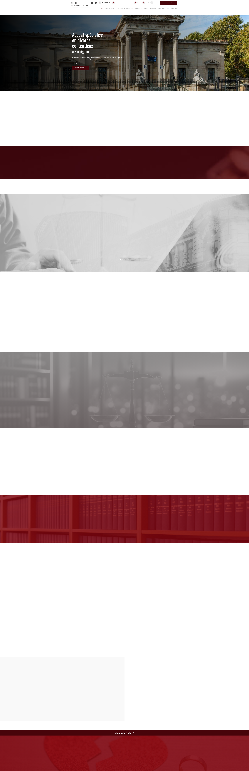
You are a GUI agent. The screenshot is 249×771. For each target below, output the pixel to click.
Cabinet (139, 2)
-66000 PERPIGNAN (124, 2)
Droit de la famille (109, 8)
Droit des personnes (163, 8)
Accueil (101, 8)
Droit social (174, 8)
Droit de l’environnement (141, 8)
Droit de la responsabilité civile (125, 8)
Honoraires (156, 2)
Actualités (147, 2)
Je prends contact (168, 3)
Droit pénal (153, 8)
